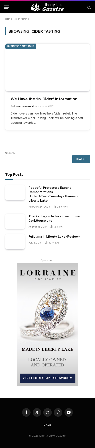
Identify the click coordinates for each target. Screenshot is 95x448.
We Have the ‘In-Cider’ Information (44, 99)
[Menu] (6, 7)
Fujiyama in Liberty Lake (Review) (54, 236)
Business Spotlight (20, 46)
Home (8, 18)
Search (10, 153)
